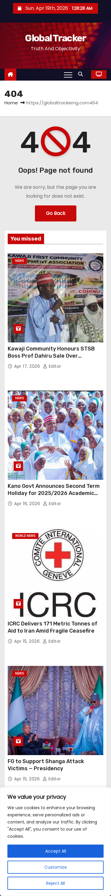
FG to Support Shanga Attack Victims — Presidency (46, 765)
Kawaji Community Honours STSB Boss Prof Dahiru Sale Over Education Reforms (51, 355)
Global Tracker (55, 38)
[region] (55, 841)
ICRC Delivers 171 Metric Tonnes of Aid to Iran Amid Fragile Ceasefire (52, 627)
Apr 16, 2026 (27, 504)
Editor (52, 366)
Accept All (55, 851)
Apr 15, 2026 (27, 641)
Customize (55, 867)
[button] (82, 74)
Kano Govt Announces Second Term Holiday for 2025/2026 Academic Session (54, 493)
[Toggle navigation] (68, 74)
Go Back (55, 213)
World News (25, 536)
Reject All (55, 883)
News (19, 261)
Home (11, 103)
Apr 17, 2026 (27, 366)
